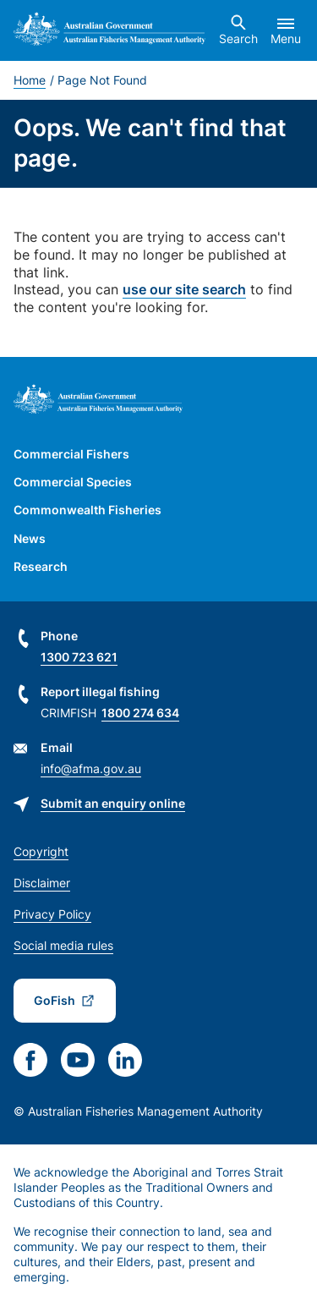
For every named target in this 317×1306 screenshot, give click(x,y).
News (30, 538)
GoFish (54, 1000)
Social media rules (63, 945)
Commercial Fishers (71, 454)
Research (41, 566)
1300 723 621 (79, 657)
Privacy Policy (52, 914)
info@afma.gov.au (91, 768)
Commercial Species (73, 482)
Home (30, 80)
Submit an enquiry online (113, 803)
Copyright (41, 851)
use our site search (184, 289)
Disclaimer (42, 882)
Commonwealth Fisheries (87, 509)
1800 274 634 (140, 712)
